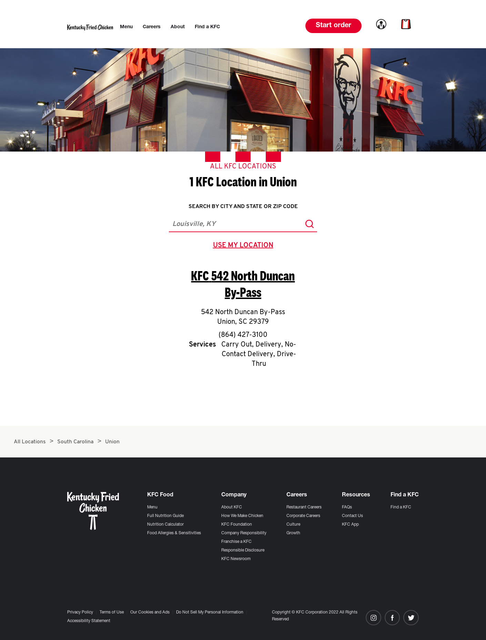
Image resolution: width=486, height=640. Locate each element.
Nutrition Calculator (165, 525)
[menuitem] (126, 27)
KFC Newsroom (236, 559)
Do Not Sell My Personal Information (209, 612)
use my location (244, 246)
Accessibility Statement (88, 621)
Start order (333, 25)
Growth (293, 533)
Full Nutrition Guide (165, 516)
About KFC (231, 507)
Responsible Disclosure (242, 550)
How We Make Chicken (242, 516)
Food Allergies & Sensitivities (174, 533)
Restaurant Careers (304, 507)
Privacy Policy (80, 612)
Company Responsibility (243, 533)
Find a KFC (401, 507)
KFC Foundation (236, 525)
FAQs (347, 507)
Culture (293, 525)
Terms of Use (112, 612)
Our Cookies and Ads (150, 612)
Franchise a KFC (236, 542)
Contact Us (352, 516)
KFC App (350, 525)
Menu (152, 507)
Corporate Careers (303, 516)
